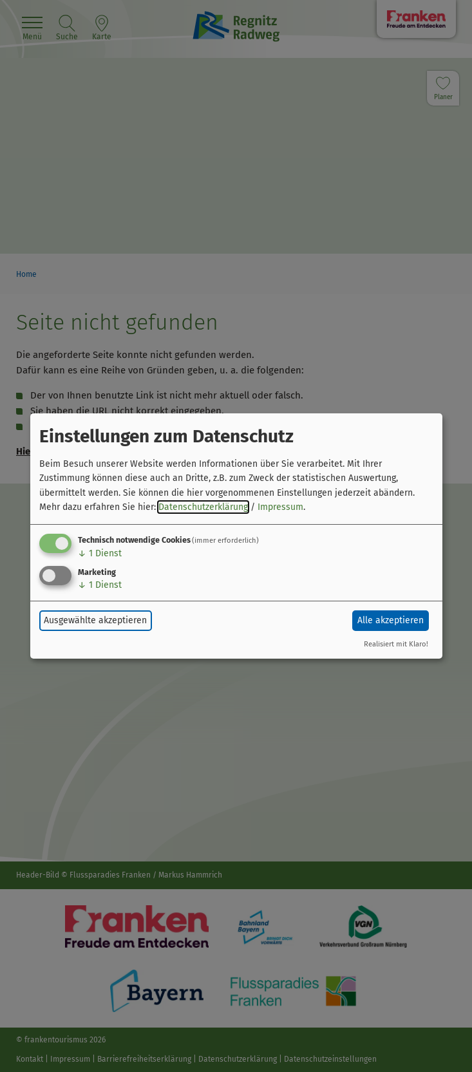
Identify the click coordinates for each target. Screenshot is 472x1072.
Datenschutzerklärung (203, 507)
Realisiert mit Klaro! (396, 644)
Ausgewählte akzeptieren (95, 620)
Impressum (280, 507)
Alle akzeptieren (390, 620)
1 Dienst (100, 553)
